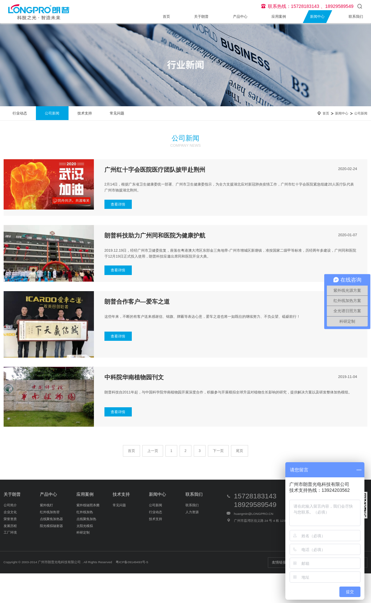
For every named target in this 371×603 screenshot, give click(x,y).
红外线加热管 (50, 512)
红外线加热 (84, 512)
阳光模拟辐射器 (51, 526)
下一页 (218, 451)
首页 (166, 16)
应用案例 (278, 16)
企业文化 (10, 512)
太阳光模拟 (84, 526)
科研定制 (83, 532)
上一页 (152, 451)
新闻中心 (317, 16)
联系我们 (356, 16)
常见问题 (117, 113)
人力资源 (192, 512)
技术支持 (84, 113)
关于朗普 (201, 16)
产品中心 (240, 16)
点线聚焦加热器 (51, 519)
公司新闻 (52, 113)
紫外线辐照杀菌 (88, 505)
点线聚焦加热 (86, 519)
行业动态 (20, 113)
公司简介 (10, 505)
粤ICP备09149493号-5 (132, 562)
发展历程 (10, 526)
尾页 (239, 451)
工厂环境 (10, 532)
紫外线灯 (46, 505)
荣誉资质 (10, 519)
